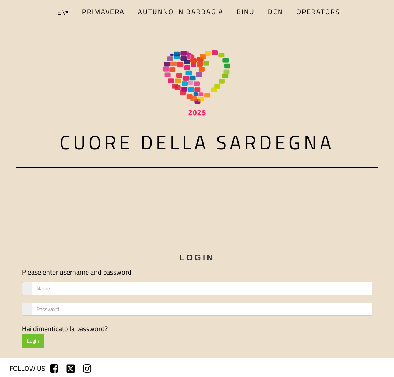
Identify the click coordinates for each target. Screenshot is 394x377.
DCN (275, 12)
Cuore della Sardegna (197, 142)
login (372, 368)
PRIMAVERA (103, 12)
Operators (318, 12)
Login (33, 341)
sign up (346, 368)
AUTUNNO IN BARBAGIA (181, 12)
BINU (246, 12)
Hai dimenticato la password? (65, 328)
